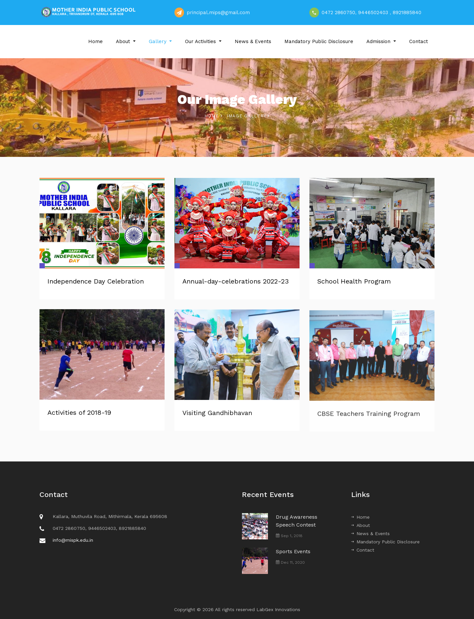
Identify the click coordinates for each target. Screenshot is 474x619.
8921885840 (407, 12)
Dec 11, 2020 (290, 562)
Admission (379, 41)
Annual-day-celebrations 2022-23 (235, 281)
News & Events (253, 41)
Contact (418, 41)
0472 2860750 (338, 12)
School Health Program (354, 281)
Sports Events (293, 551)
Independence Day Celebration (95, 281)
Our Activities (201, 41)
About (124, 41)
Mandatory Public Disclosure (318, 41)
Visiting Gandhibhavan (217, 416)
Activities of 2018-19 (79, 414)
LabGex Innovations (278, 609)
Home (95, 41)
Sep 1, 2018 (289, 535)
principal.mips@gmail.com (218, 12)
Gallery (158, 41)
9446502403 (373, 12)
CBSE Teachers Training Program (368, 419)
